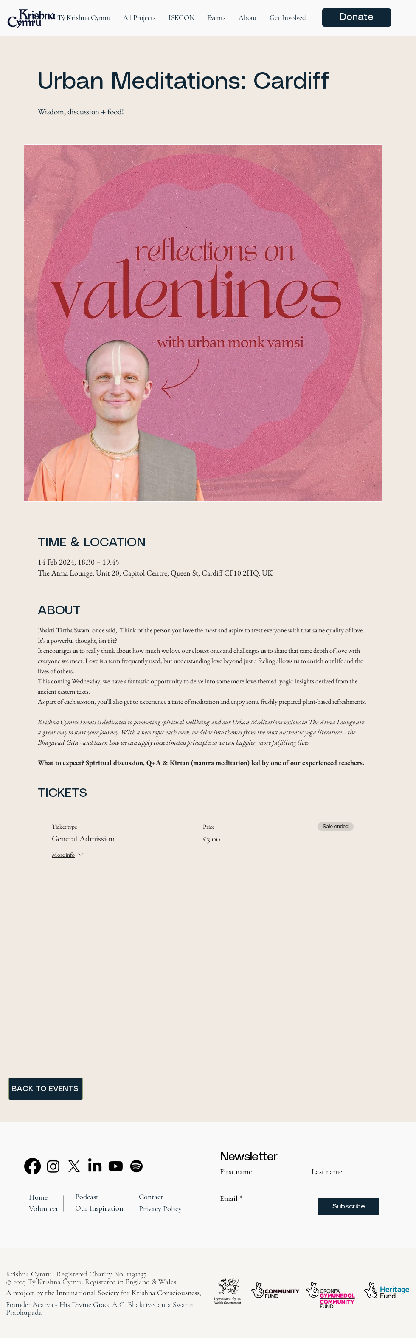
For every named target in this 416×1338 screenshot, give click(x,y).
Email (229, 1198)
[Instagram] (53, 1166)
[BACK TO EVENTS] (45, 1089)
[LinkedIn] (95, 1166)
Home (38, 1197)
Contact (151, 1196)
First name (236, 1171)
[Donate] (356, 17)
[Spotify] (136, 1166)
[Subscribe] (348, 1206)
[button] (84, 17)
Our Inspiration (99, 1208)
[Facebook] (32, 1166)
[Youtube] (115, 1166)
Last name (327, 1171)
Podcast (86, 1196)
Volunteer (44, 1208)
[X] (74, 1166)
